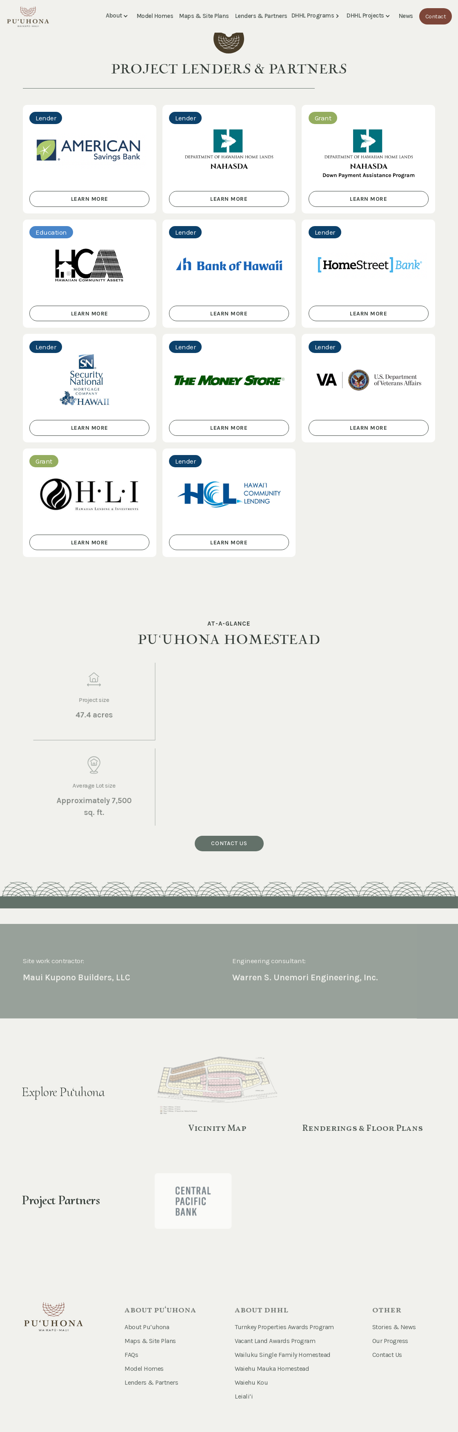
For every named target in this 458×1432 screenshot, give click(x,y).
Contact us (229, 843)
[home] (28, 14)
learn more (89, 198)
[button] (118, 16)
